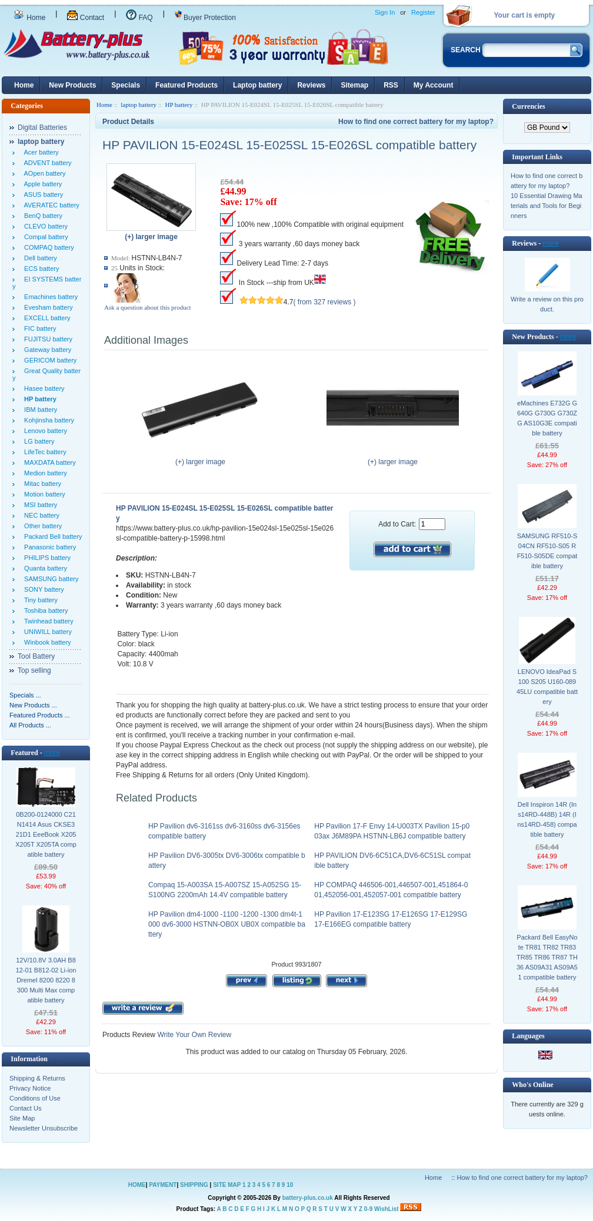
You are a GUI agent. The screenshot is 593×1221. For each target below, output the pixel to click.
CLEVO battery (44, 226)
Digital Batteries (42, 127)
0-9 (368, 1209)
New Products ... (33, 705)
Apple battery (41, 183)
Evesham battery (47, 307)
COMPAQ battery (47, 247)
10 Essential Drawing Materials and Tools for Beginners (546, 205)
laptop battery (138, 104)
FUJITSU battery (46, 339)
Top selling (34, 670)
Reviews (311, 85)
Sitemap (354, 85)
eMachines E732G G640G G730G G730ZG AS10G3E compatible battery (547, 418)
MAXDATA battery (48, 462)
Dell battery (39, 257)
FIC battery (38, 328)
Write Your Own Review (193, 1035)
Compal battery (44, 236)
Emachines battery (49, 296)
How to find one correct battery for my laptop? (416, 122)
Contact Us (25, 1108)
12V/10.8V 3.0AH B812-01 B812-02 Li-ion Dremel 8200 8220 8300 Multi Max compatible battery (46, 980)
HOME (137, 1185)
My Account (434, 85)
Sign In (385, 12)
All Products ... (30, 725)
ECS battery (40, 268)
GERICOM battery (48, 360)
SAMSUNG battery (49, 578)
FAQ (139, 18)
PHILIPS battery (46, 557)
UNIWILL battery (46, 631)
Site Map (22, 1118)
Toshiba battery (44, 610)
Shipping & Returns (37, 1078)
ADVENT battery (46, 162)
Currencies (528, 106)
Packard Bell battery (51, 536)
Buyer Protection (205, 18)
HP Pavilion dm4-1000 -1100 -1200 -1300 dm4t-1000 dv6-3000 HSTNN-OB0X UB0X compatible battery (226, 924)
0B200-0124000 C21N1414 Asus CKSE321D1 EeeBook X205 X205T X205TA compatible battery (45, 834)
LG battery (37, 441)
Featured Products (186, 85)
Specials (125, 85)
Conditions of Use (35, 1098)
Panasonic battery (48, 547)
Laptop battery (257, 85)
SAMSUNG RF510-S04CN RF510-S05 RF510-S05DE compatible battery (547, 550)
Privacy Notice (30, 1088)
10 (289, 1185)
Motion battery (43, 494)
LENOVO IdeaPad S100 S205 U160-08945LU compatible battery (547, 686)
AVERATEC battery (50, 205)
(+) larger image (200, 458)
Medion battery (44, 473)
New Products (72, 85)
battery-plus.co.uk (307, 1198)
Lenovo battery (44, 430)
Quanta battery (44, 568)
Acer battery (40, 152)
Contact (85, 18)
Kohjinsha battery (47, 420)
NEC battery (40, 515)
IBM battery (39, 409)
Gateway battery (46, 349)
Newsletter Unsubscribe (43, 1128)
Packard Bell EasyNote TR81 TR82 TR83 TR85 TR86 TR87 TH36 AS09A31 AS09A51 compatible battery (547, 957)
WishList (386, 1209)
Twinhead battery (47, 621)
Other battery (41, 525)
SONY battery (42, 589)
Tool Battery (36, 656)
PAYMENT (162, 1185)
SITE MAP (227, 1185)
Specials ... (25, 695)
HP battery (178, 104)
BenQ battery (41, 215)
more (52, 753)
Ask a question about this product (147, 307)
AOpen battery (43, 173)
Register (423, 12)
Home (29, 18)
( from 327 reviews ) (325, 302)
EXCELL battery (46, 317)
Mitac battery (41, 483)
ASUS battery (42, 194)
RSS (391, 85)
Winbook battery (46, 642)
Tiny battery (39, 599)
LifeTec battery (43, 451)
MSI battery (39, 504)
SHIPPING (194, 1185)
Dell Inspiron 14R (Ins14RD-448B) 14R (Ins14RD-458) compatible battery (547, 819)
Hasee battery (43, 388)
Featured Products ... (39, 715)
